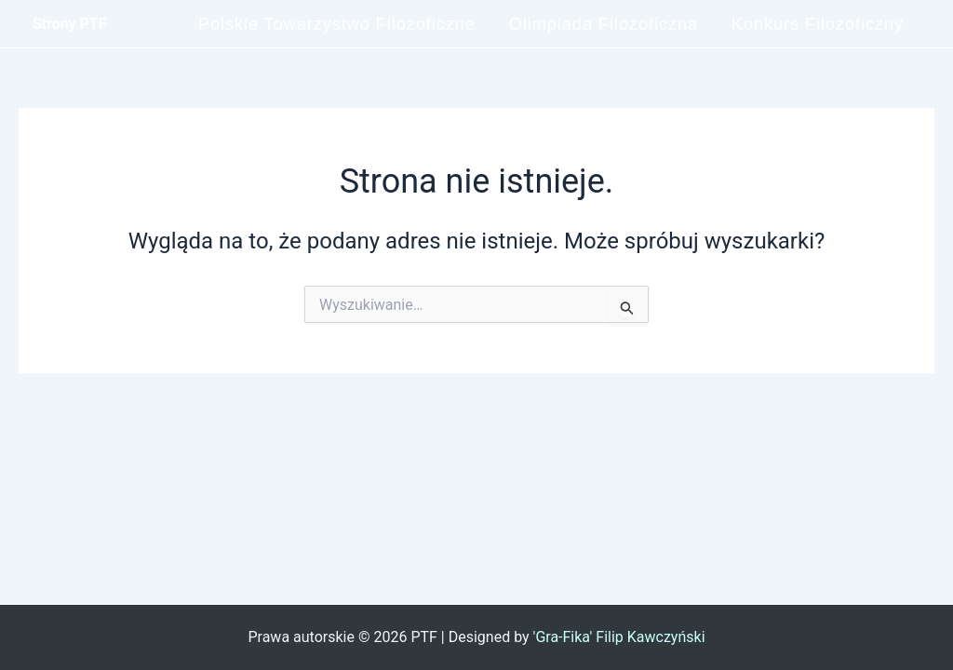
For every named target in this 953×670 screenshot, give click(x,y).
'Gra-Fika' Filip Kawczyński (619, 637)
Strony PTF (70, 24)
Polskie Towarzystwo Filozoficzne (337, 24)
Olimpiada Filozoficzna (603, 24)
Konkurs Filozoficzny (818, 24)
